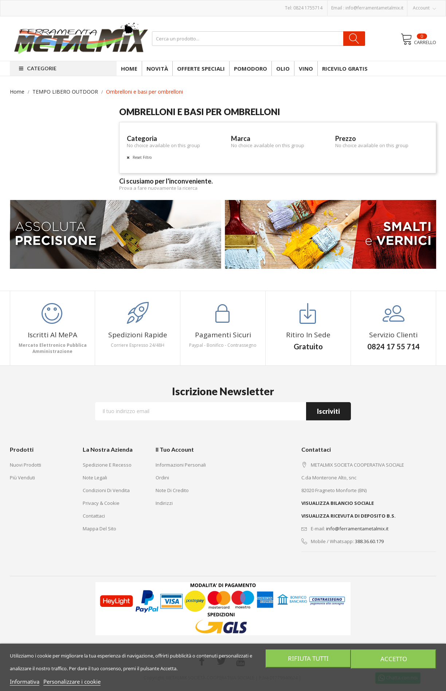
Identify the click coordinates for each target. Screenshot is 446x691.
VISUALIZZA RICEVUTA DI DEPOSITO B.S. (348, 516)
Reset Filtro (142, 157)
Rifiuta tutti (307, 658)
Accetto (394, 658)
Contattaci (94, 516)
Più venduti (22, 477)
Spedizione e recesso (107, 465)
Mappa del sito (99, 528)
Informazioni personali (181, 465)
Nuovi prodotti (25, 465)
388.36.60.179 (369, 541)
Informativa (24, 681)
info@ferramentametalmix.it (374, 8)
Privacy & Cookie (101, 503)
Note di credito (172, 490)
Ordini (162, 477)
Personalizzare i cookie (72, 681)
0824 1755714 (307, 8)
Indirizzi (164, 503)
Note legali (95, 477)
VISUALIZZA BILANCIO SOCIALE (337, 503)
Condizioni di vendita (106, 490)
